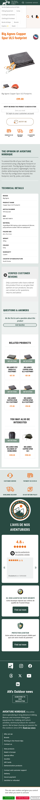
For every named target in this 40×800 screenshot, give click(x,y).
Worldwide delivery (20, 135)
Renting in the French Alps (13, 741)
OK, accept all (9, 798)
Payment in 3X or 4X (30, 481)
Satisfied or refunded (12, 780)
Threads (11, 676)
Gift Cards (7, 762)
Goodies (7, 759)
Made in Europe (10, 752)
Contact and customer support (15, 770)
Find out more (20, 610)
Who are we (8, 734)
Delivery (7, 774)
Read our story (29, 728)
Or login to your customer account (20, 113)
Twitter (20, 676)
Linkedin (18, 684)
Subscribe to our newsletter (20, 699)
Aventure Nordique (14, 711)
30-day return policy (31, 135)
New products (9, 749)
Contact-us (8, 744)
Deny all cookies (23, 798)
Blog (11, 665)
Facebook (30, 666)
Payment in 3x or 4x (9, 135)
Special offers (9, 755)
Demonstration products (13, 766)
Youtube (29, 676)
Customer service (10, 481)
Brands (6, 737)
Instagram (21, 666)
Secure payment (10, 777)
